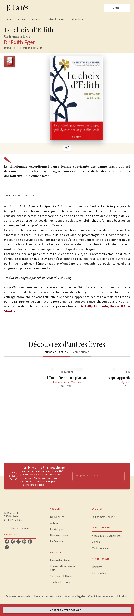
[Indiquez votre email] (94, 476)
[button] (32, 48)
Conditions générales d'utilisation (108, 596)
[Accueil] (18, 8)
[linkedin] (30, 541)
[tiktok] (7, 547)
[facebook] (7, 541)
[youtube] (24, 541)
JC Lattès (22, 19)
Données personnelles (19, 596)
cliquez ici (40, 485)
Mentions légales (75, 596)
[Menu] (117, 8)
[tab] (13, 196)
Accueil (10, 19)
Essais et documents (55, 19)
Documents (36, 19)
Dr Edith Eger (19, 42)
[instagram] (18, 541)
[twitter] (13, 541)
